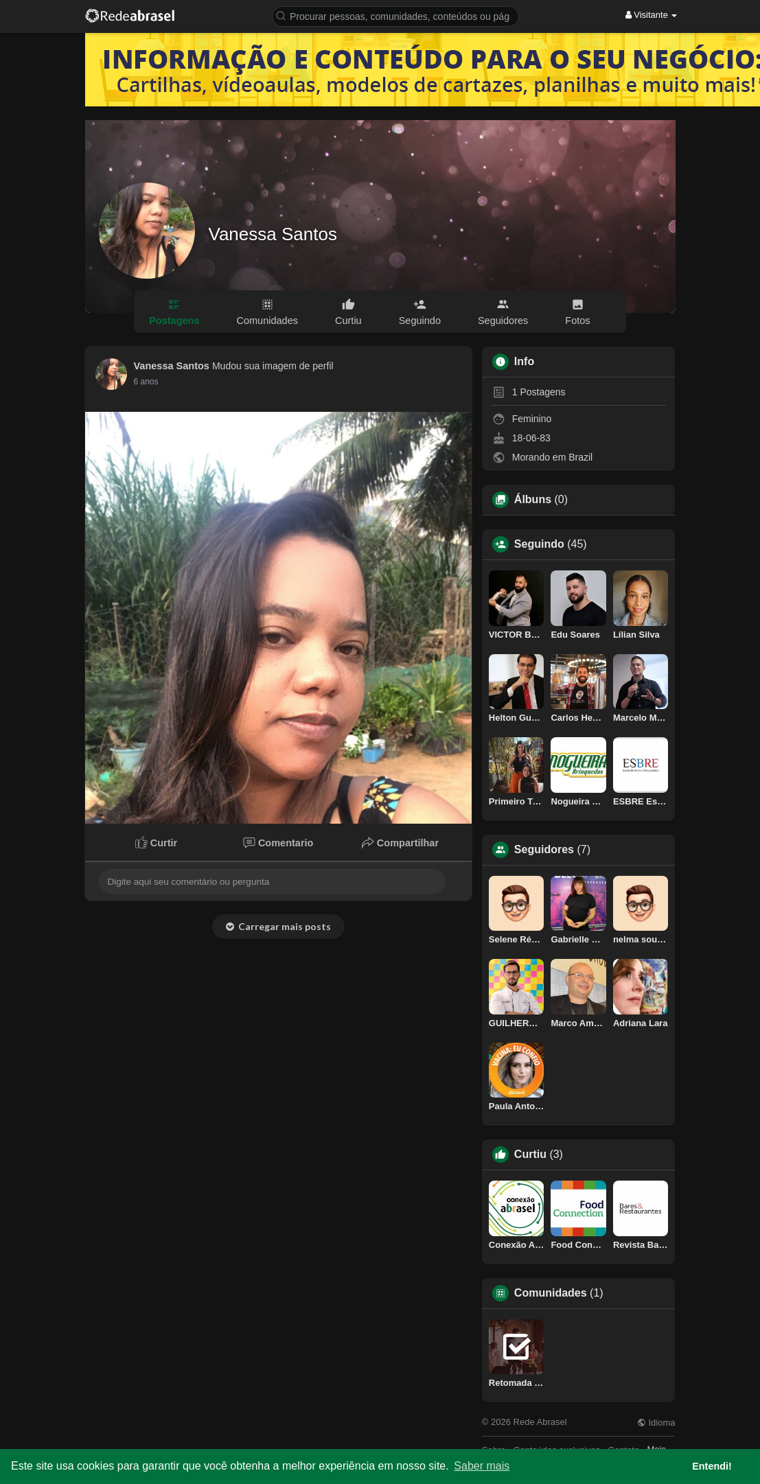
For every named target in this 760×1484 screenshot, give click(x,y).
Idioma (656, 1422)
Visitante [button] (651, 15)
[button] (395, 15)
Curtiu (530, 1154)
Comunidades (550, 1293)
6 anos (146, 381)
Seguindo (539, 544)
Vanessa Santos (273, 234)
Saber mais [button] (481, 1466)
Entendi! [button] (712, 1466)
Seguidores (544, 849)
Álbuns (532, 499)
